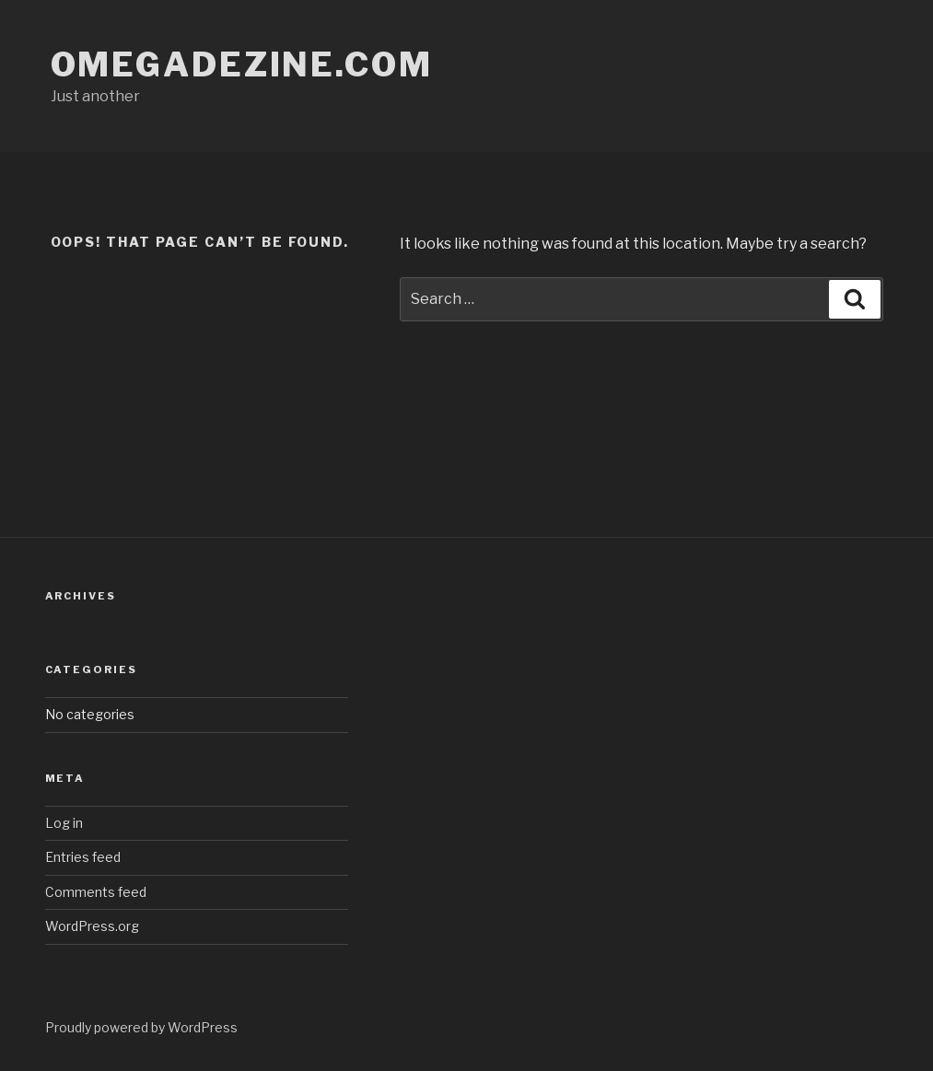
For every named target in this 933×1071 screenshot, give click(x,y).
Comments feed (95, 892)
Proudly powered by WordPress (141, 1027)
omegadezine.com (242, 64)
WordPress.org (92, 926)
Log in (64, 823)
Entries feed (83, 857)
